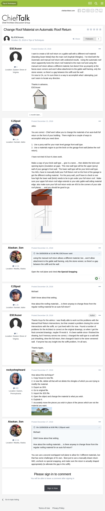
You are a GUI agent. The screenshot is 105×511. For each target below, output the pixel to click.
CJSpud (15, 121)
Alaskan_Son (15, 247)
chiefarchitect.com (68, 11)
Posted (41, 49)
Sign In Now (52, 488)
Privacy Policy (58, 508)
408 (15, 388)
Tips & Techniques (36, 40)
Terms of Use (44, 508)
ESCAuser (19, 37)
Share (76, 39)
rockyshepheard (15, 369)
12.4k (15, 266)
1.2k (15, 139)
